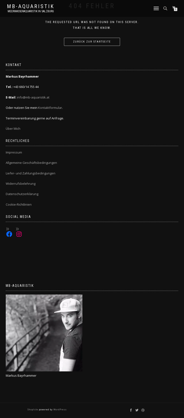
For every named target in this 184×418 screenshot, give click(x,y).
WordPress (60, 409)
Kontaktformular (50, 107)
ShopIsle (33, 409)
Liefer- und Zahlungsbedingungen (30, 173)
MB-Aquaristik (30, 6)
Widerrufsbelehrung (20, 183)
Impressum (14, 152)
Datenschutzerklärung (22, 194)
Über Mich (13, 128)
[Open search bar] (165, 8)
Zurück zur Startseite (92, 41)
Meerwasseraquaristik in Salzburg (31, 11)
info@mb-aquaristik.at (33, 97)
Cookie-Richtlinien (19, 204)
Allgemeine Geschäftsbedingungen (31, 162)
